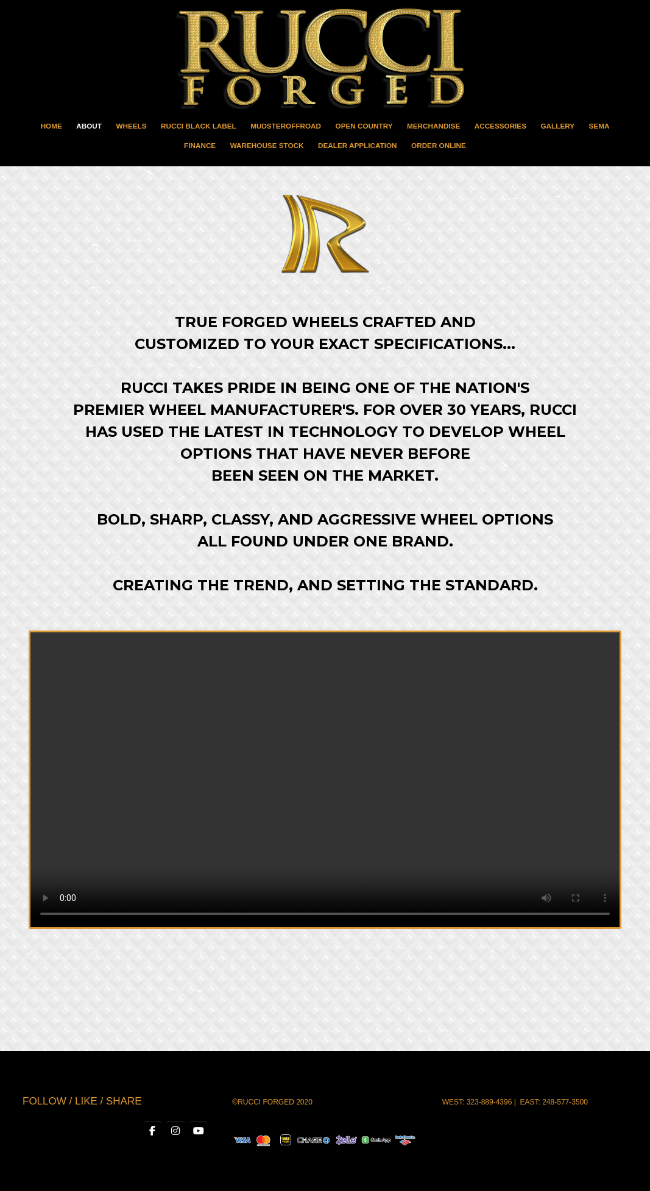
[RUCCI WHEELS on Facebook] (151, 1131)
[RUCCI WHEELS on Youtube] (198, 1131)
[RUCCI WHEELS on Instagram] (175, 1131)
